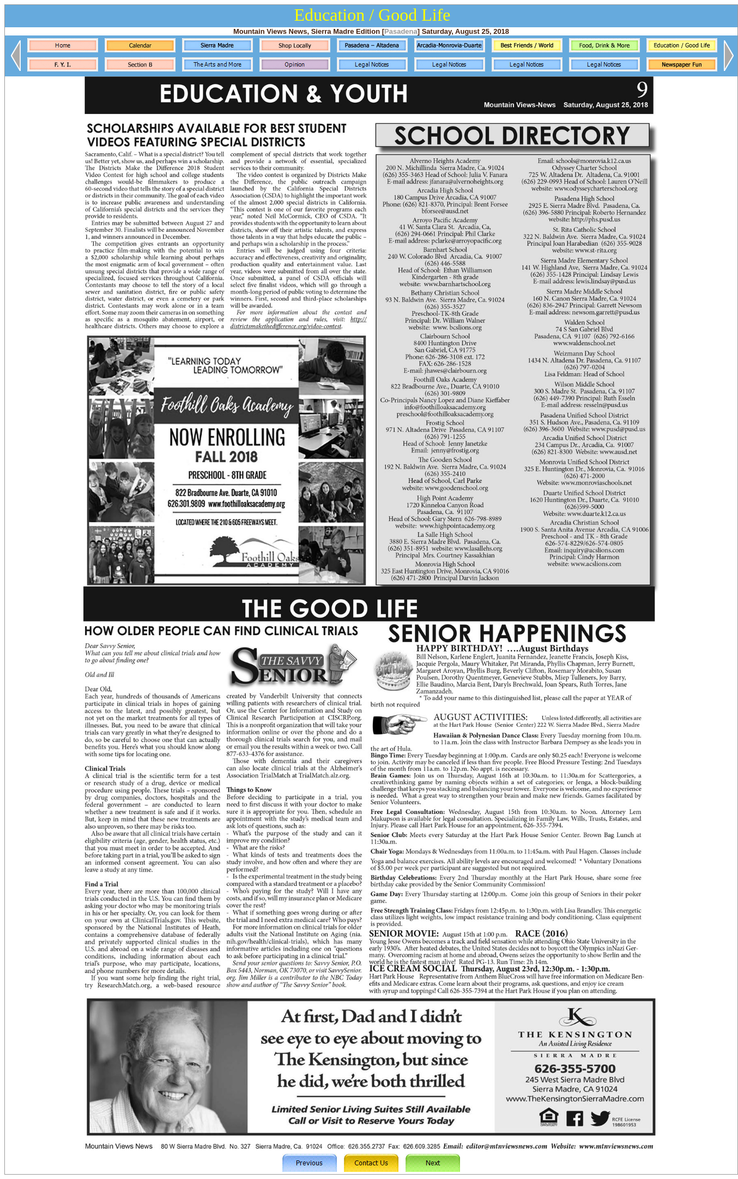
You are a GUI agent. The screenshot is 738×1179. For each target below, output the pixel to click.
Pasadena (401, 31)
